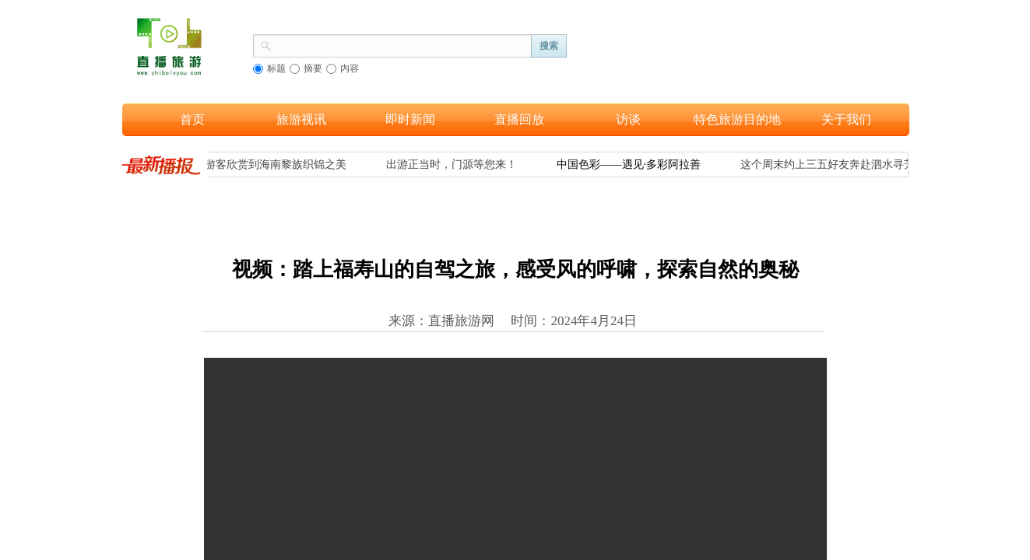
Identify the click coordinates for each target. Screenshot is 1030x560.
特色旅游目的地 (737, 119)
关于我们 (846, 119)
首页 (192, 119)
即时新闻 (410, 119)
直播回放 (519, 119)
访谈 (628, 119)
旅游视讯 (301, 119)
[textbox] (401, 44)
